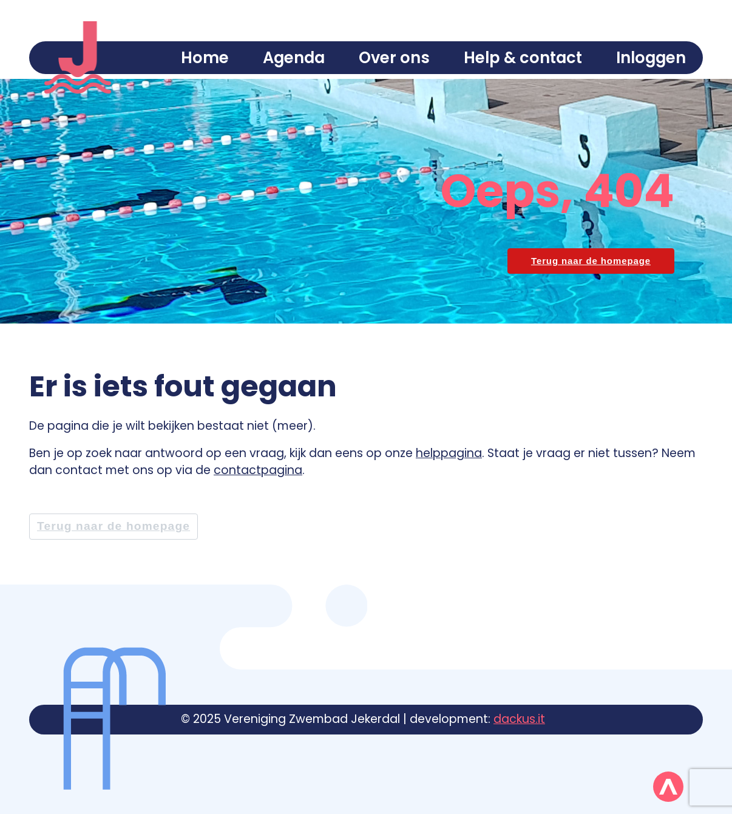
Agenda (294, 58)
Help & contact (523, 58)
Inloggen (651, 58)
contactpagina (258, 470)
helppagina (449, 453)
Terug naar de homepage (113, 526)
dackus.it (519, 719)
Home (205, 58)
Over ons (394, 58)
